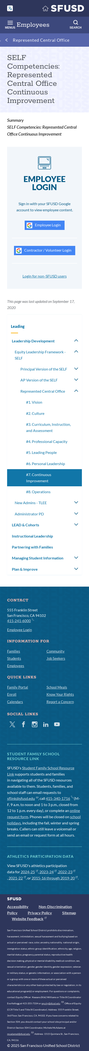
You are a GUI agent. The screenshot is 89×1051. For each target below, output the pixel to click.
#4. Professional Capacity (46, 441)
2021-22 (17, 878)
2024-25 (29, 871)
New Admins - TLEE (31, 502)
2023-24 (48, 871)
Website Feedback (29, 918)
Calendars (15, 702)
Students (14, 658)
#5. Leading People (41, 452)
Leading (17, 326)
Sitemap (69, 912)
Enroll (11, 694)
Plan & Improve (25, 569)
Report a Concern (60, 702)
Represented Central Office (41, 40)
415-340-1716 (59, 798)
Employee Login (44, 225)
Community (56, 651)
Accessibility (17, 906)
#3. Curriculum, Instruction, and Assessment (48, 427)
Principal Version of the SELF (43, 369)
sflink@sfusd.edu (22, 798)
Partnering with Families (32, 547)
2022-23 (66, 871)
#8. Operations (38, 491)
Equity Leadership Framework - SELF (40, 355)
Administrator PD (29, 514)
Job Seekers (56, 658)
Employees (15, 666)
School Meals (57, 687)
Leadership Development (33, 341)
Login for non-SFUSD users (45, 276)
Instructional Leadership (32, 536)
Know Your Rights (60, 694)
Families (13, 651)
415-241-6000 (20, 620)
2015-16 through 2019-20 (55, 878)
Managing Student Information (37, 558)
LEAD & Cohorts (25, 525)
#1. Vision (34, 402)
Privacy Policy (40, 912)
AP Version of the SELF (39, 380)
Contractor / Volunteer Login (43, 251)
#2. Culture (35, 413)
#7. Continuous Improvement (38, 477)
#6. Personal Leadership (45, 463)
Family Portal (17, 687)
